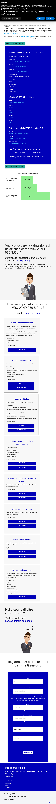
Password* (28, 704)
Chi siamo (8, 783)
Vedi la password (28, 711)
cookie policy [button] (24, 8)
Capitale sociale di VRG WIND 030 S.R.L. (19, 143)
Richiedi (22, 349)
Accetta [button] (50, 18)
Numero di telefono (28, 687)
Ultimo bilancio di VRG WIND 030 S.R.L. (18, 133)
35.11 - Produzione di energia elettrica (18, 71)
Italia (10, 122)
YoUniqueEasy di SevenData (11, 33)
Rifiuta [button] (40, 18)
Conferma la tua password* (28, 715)
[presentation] (28, 746)
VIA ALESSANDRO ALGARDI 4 (16, 102)
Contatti (7, 788)
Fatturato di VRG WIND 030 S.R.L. (17, 138)
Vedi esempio (21, 388)
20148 (10, 112)
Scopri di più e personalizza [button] (11, 18)
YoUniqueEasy (22, 260)
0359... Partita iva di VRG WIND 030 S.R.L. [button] (19, 66)
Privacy (7, 785)
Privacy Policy (9, 774)
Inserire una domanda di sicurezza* (28, 726)
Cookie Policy (9, 776)
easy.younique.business (18, 620)
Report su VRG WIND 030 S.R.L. (15, 43)
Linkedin (50, 802)
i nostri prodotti (31, 313)
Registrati (28, 752)
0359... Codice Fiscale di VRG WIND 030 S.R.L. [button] (20, 61)
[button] (54, 2)
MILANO (11, 107)
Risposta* (28, 734)
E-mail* (28, 678)
